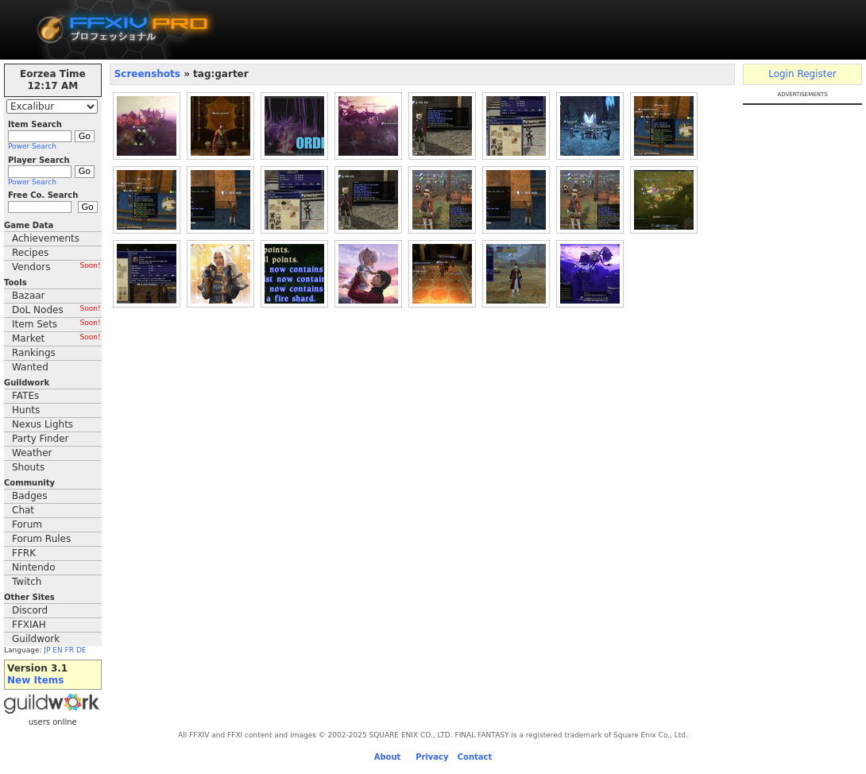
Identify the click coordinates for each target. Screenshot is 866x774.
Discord (30, 610)
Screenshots (149, 73)
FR (69, 650)
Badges (29, 495)
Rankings (34, 352)
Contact (475, 757)
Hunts (26, 410)
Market (56, 338)
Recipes (30, 252)
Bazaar (28, 295)
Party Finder (40, 438)
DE (81, 650)
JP (47, 650)
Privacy (432, 757)
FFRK (24, 553)
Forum (27, 524)
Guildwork (36, 638)
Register (816, 73)
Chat (23, 510)
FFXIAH (29, 624)
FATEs (25, 395)
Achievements (45, 238)
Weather (32, 453)
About (387, 757)
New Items (35, 680)
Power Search (32, 146)
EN (57, 650)
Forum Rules (41, 538)
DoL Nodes (56, 309)
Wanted (30, 367)
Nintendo (34, 567)
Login (781, 73)
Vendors (56, 267)
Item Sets (56, 324)
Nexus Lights (42, 424)
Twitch (26, 581)
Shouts (28, 467)
